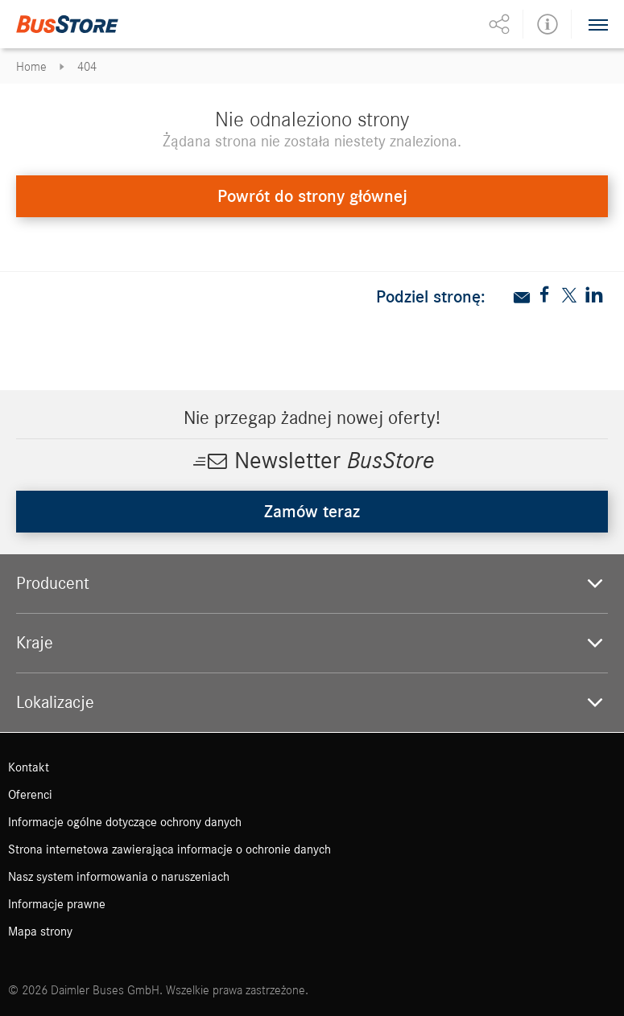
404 (87, 66)
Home (31, 66)
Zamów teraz (312, 511)
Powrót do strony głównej (312, 196)
